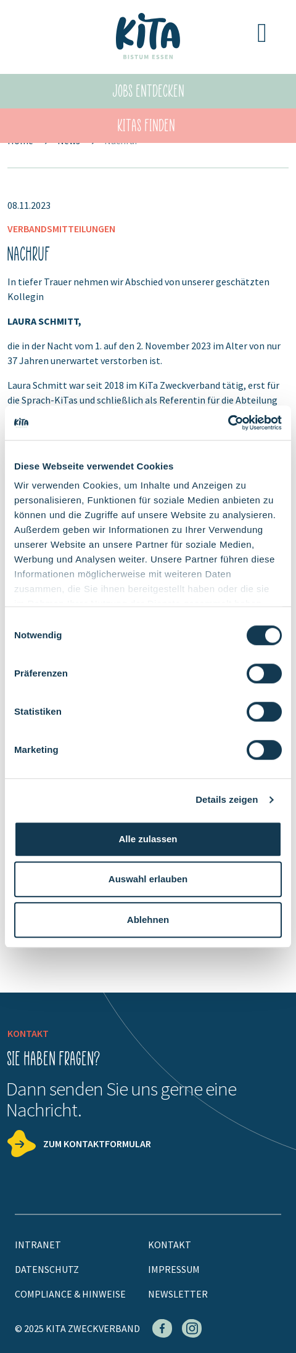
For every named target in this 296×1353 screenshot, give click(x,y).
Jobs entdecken (148, 91)
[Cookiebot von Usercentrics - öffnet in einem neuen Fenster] (228, 423)
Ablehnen (148, 919)
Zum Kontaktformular (97, 1143)
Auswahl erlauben (148, 879)
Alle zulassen (147, 839)
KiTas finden (146, 125)
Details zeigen (226, 799)
